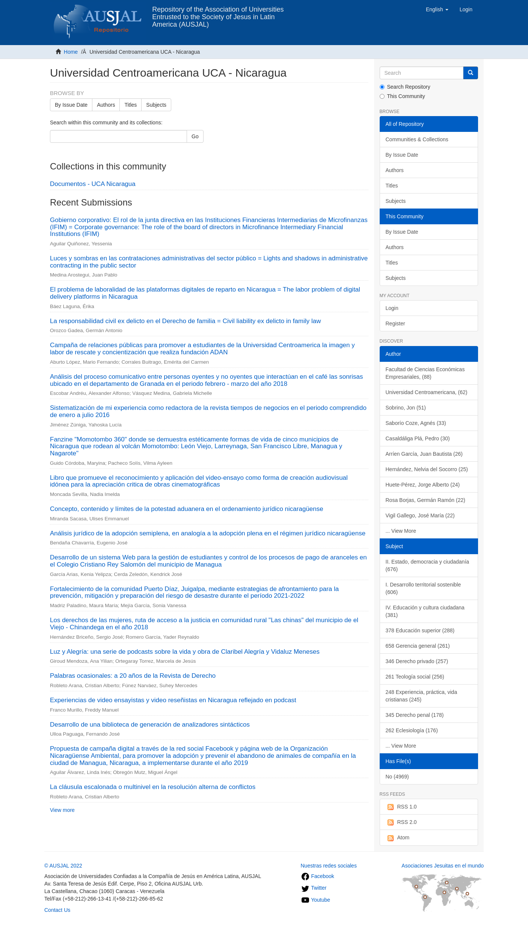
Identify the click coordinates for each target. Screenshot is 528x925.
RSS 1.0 (401, 807)
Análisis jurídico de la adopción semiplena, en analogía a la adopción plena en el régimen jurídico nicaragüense (207, 533)
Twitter (314, 888)
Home (71, 52)
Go (195, 136)
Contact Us (57, 910)
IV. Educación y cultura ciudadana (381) (425, 611)
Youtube (315, 900)
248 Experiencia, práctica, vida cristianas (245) (421, 696)
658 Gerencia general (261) (418, 646)
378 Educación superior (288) (420, 630)
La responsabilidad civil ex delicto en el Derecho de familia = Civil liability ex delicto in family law (185, 321)
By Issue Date (71, 105)
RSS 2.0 (401, 822)
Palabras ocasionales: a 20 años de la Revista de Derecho (133, 675)
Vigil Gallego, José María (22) (420, 515)
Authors (106, 105)
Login (392, 308)
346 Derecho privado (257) (417, 661)
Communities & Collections (417, 139)
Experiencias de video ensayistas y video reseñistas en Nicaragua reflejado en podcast (173, 700)
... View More (401, 531)
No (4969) (397, 777)
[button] (437, 9)
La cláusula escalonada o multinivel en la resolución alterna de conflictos (152, 786)
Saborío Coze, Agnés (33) (416, 423)
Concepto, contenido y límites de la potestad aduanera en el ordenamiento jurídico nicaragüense (186, 508)
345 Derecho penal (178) (415, 715)
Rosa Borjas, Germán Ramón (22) (425, 500)
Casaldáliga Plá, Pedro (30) (418, 438)
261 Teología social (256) (415, 677)
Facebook (317, 876)
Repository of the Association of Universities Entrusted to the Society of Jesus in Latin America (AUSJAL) (218, 12)
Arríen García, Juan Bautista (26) (424, 454)
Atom (398, 837)
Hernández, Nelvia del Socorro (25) (427, 469)
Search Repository (405, 87)
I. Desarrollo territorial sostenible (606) (423, 588)
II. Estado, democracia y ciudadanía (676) (427, 565)
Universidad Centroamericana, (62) (427, 392)
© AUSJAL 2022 (63, 866)
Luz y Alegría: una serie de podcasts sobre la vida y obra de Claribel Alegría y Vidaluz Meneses (185, 651)
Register (395, 323)
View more (62, 810)
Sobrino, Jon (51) (406, 408)
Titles (130, 105)
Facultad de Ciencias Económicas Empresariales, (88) (425, 373)
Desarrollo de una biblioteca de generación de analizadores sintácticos (150, 724)
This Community (402, 96)
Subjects (156, 105)
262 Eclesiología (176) (412, 730)
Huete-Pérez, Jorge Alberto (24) (423, 485)
